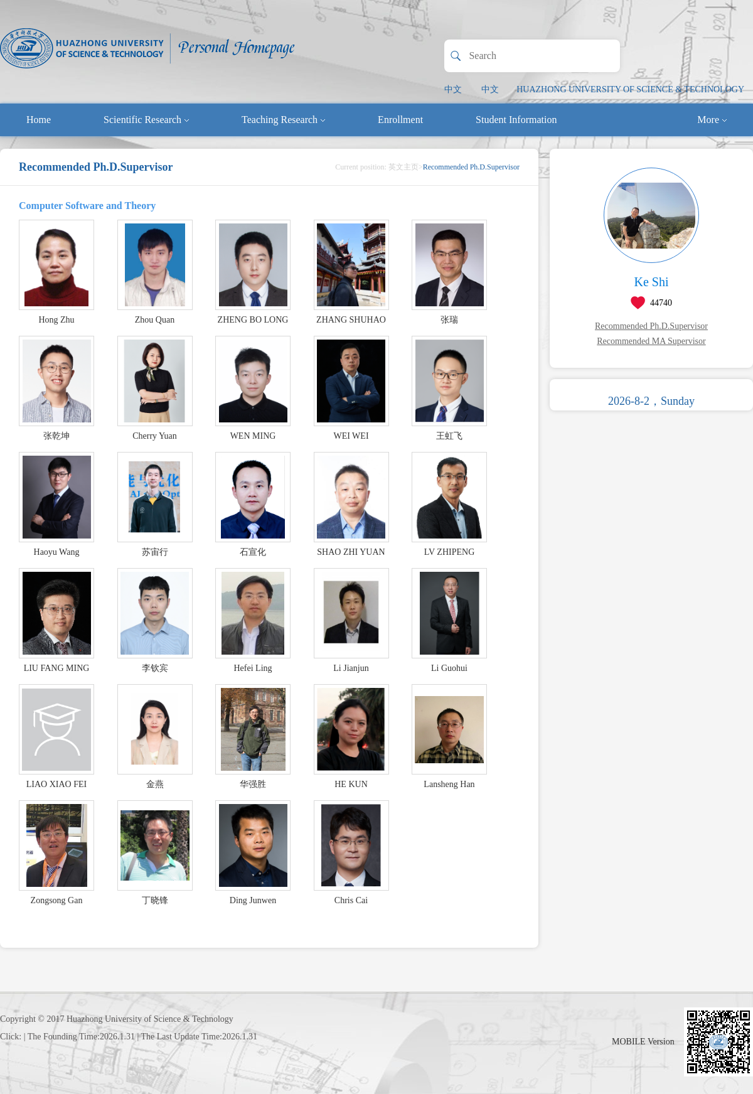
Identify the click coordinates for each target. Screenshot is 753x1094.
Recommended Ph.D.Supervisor (651, 326)
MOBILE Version (643, 1041)
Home (38, 119)
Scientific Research (146, 119)
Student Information (516, 119)
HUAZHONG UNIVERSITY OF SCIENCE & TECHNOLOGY (630, 89)
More (712, 119)
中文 (453, 89)
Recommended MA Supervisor (651, 341)
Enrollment (400, 119)
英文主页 (403, 167)
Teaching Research (283, 119)
